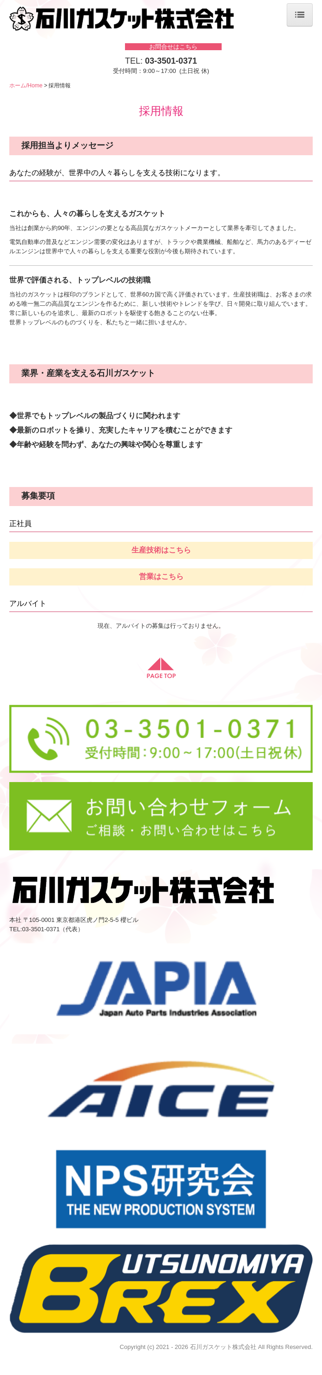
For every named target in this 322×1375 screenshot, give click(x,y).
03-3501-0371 (171, 61)
